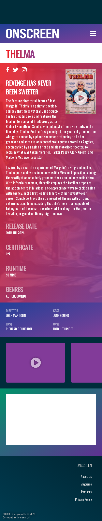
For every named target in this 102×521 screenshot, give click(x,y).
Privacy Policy (83, 499)
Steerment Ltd (23, 517)
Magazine (86, 484)
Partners (86, 491)
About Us (86, 476)
